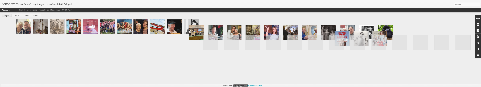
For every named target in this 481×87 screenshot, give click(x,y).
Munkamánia (55, 10)
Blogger (247, 85)
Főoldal (22, 10)
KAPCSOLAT (67, 10)
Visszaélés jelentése (256, 85)
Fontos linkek (44, 10)
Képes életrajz (31, 10)
